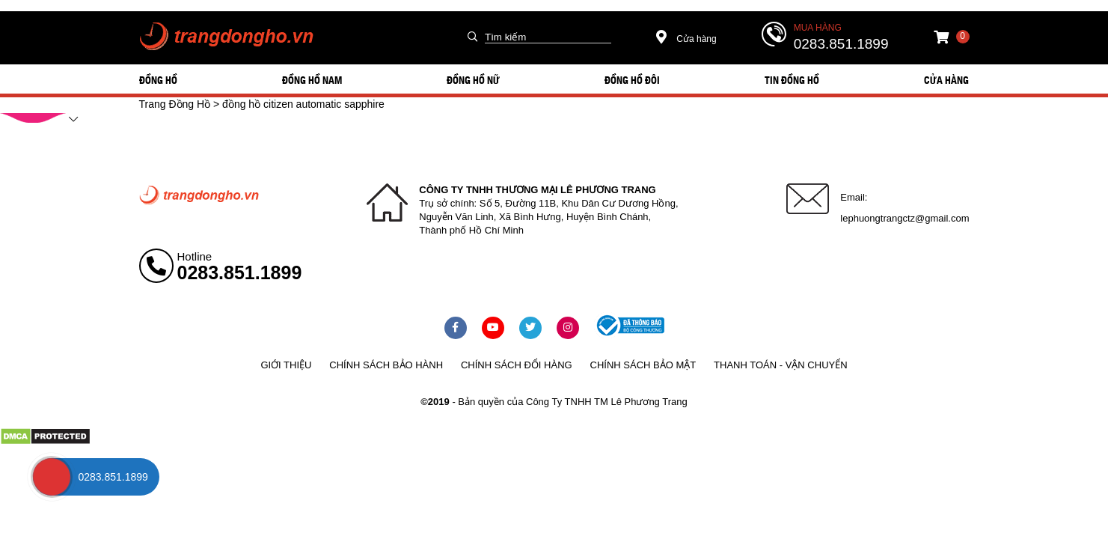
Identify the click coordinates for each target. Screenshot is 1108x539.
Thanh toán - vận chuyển (780, 365)
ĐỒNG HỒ (158, 79)
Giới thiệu (285, 365)
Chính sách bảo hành (386, 365)
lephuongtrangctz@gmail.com (904, 218)
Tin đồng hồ (792, 79)
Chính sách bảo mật (643, 365)
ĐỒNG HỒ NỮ (473, 79)
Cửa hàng (686, 39)
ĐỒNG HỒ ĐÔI (632, 79)
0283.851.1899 (841, 44)
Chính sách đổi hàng (516, 365)
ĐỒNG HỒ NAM (312, 79)
